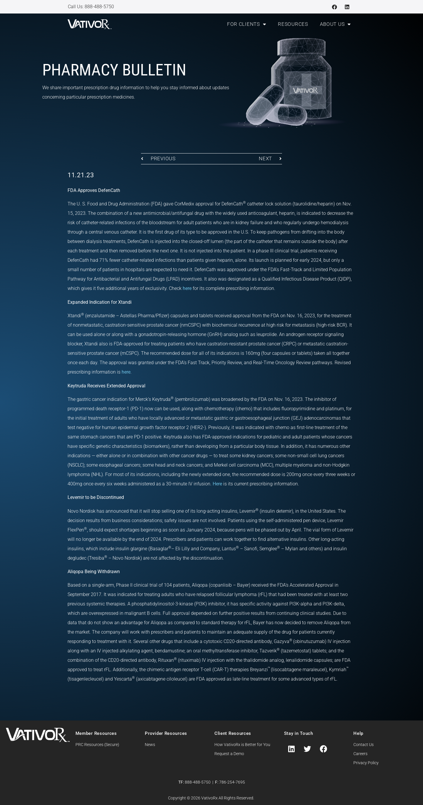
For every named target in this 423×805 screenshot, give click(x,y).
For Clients (246, 24)
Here (217, 484)
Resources (293, 24)
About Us (335, 24)
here (187, 288)
